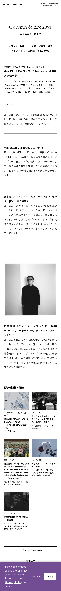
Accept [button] (50, 576)
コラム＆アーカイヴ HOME (30, 550)
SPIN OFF (17, 4)
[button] (14, 586)
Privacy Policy (13, 582)
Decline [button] (37, 576)
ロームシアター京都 (49, 4)
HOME (6, 4)
